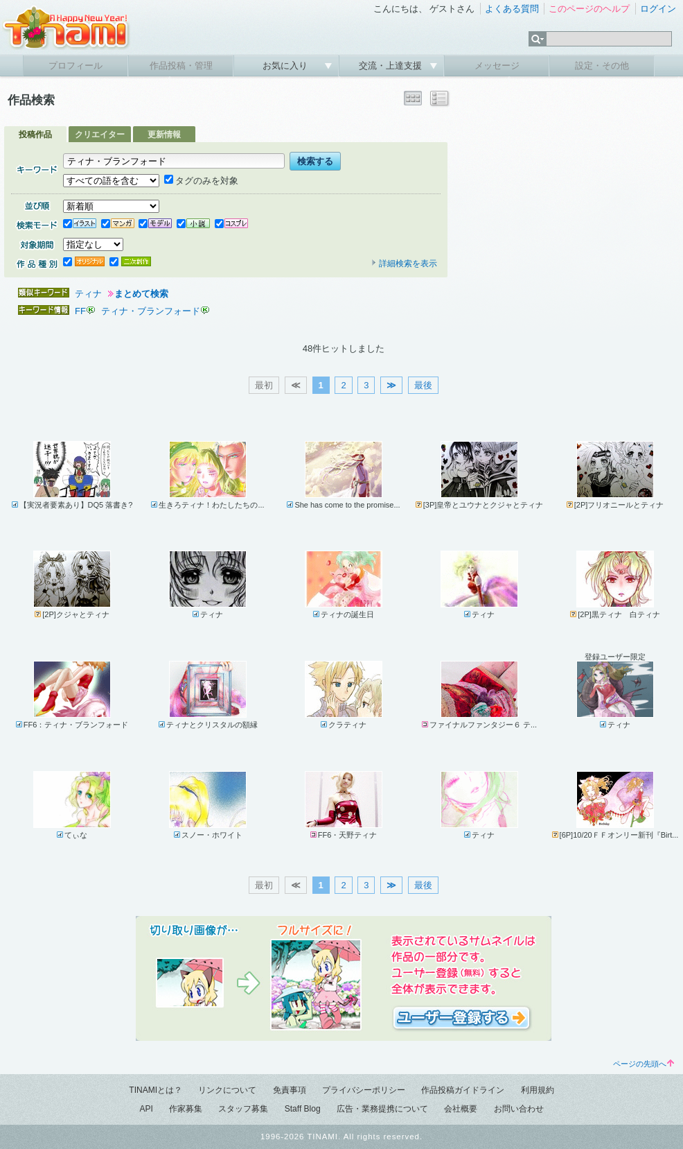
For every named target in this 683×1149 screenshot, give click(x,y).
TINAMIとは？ (155, 1090)
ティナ (88, 293)
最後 (423, 385)
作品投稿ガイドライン (462, 1090)
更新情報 (164, 134)
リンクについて (227, 1090)
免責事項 (289, 1090)
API (145, 1109)
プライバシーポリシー (363, 1090)
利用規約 (537, 1090)
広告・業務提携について (382, 1109)
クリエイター (100, 134)
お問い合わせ (519, 1109)
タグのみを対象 (201, 180)
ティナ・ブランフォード (150, 311)
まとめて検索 (141, 293)
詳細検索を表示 (404, 263)
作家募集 (185, 1109)
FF (80, 311)
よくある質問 (512, 8)
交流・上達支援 (392, 65)
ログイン (658, 8)
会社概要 (460, 1109)
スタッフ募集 (243, 1109)
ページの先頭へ (643, 1064)
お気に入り (286, 65)
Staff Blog (303, 1109)
